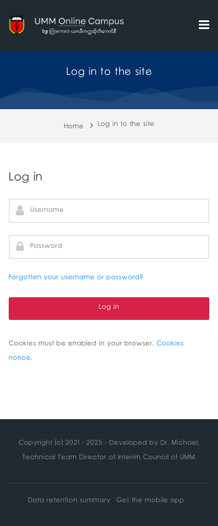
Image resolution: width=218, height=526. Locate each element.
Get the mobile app (150, 501)
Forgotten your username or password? (76, 278)
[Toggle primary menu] (204, 26)
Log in (109, 308)
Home (74, 127)
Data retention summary (69, 501)
